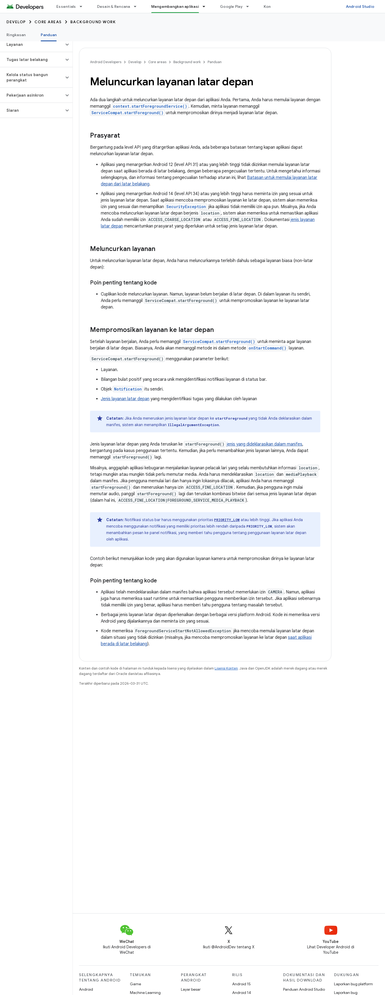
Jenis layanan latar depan (125, 399)
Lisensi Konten (226, 668)
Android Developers (105, 62)
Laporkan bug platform (353, 984)
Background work (93, 21)
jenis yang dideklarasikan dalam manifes (264, 444)
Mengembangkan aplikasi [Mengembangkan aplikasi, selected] (175, 6)
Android (86, 989)
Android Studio (360, 6)
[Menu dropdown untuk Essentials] (83, 6)
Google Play (231, 6)
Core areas (48, 21)
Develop (16, 21)
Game (135, 984)
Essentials (66, 6)
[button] (32, 44)
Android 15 (241, 984)
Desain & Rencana (113, 6)
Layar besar (191, 989)
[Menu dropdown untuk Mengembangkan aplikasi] (206, 6)
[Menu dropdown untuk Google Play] (250, 6)
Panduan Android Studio (304, 989)
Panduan (215, 62)
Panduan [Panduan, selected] (49, 34)
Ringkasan (16, 34)
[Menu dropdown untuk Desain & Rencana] (137, 6)
